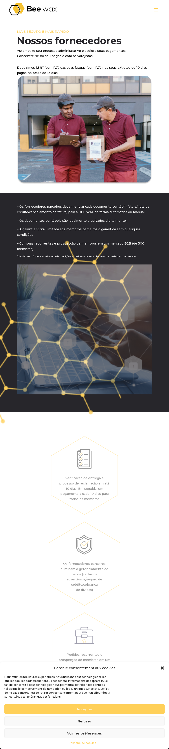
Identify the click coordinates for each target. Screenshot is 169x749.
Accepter (85, 709)
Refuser (84, 721)
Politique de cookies (82, 743)
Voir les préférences (84, 733)
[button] (162, 668)
